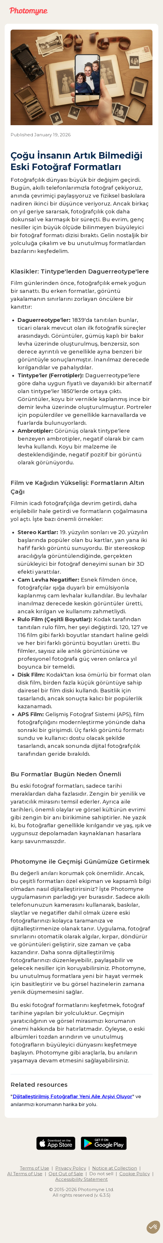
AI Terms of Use (24, 1173)
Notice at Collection (114, 1168)
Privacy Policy (70, 1168)
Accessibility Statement (81, 1179)
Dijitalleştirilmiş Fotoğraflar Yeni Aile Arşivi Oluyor (72, 1096)
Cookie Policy (134, 1173)
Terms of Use (34, 1168)
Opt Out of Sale (66, 1173)
